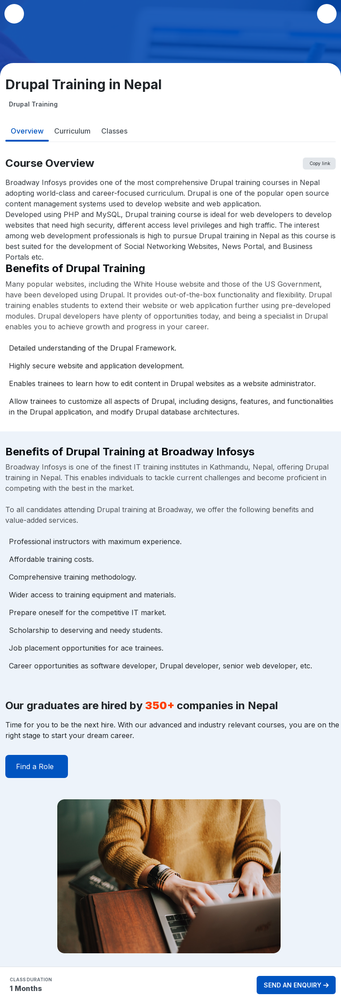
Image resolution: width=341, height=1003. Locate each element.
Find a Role (35, 766)
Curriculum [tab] (72, 130)
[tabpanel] (170, 562)
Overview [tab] (27, 130)
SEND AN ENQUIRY (296, 985)
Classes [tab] (114, 130)
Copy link (319, 163)
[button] (327, 14)
